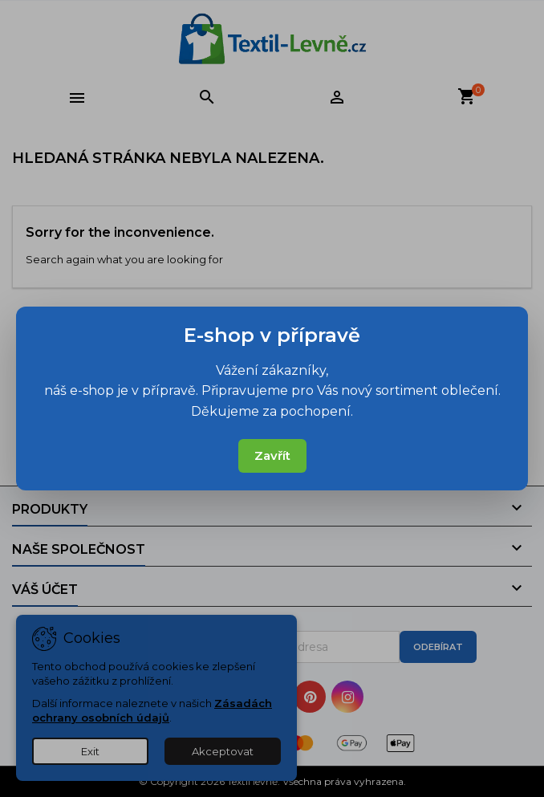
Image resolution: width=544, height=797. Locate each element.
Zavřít (272, 455)
